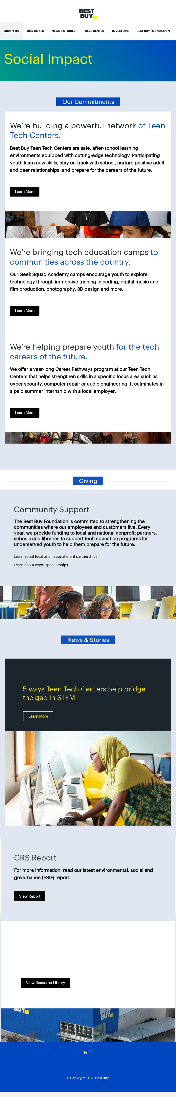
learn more (24, 191)
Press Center (93, 31)
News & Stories (64, 31)
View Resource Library (45, 982)
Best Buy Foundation (153, 31)
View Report (29, 896)
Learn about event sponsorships (41, 565)
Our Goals (35, 31)
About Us (11, 31)
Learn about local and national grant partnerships (55, 556)
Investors (120, 31)
